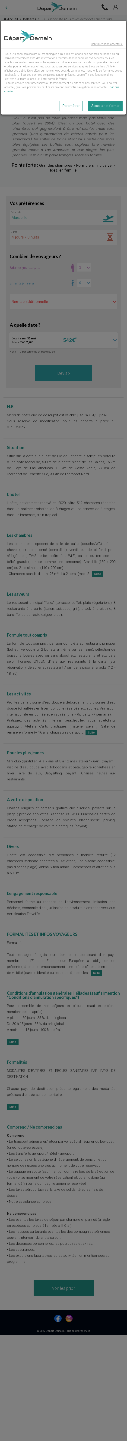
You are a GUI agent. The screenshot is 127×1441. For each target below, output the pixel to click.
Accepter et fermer (105, 106)
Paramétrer (71, 106)
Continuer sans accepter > (107, 44)
